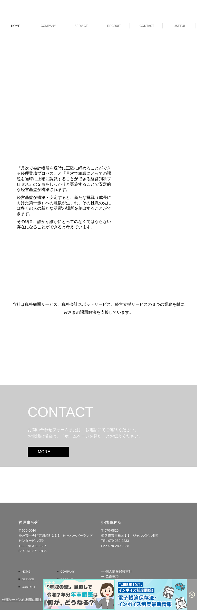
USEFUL (180, 26)
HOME (15, 26)
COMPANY (48, 26)
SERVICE (81, 26)
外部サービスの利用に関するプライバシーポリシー (40, 600)
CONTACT (147, 26)
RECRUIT (114, 26)
